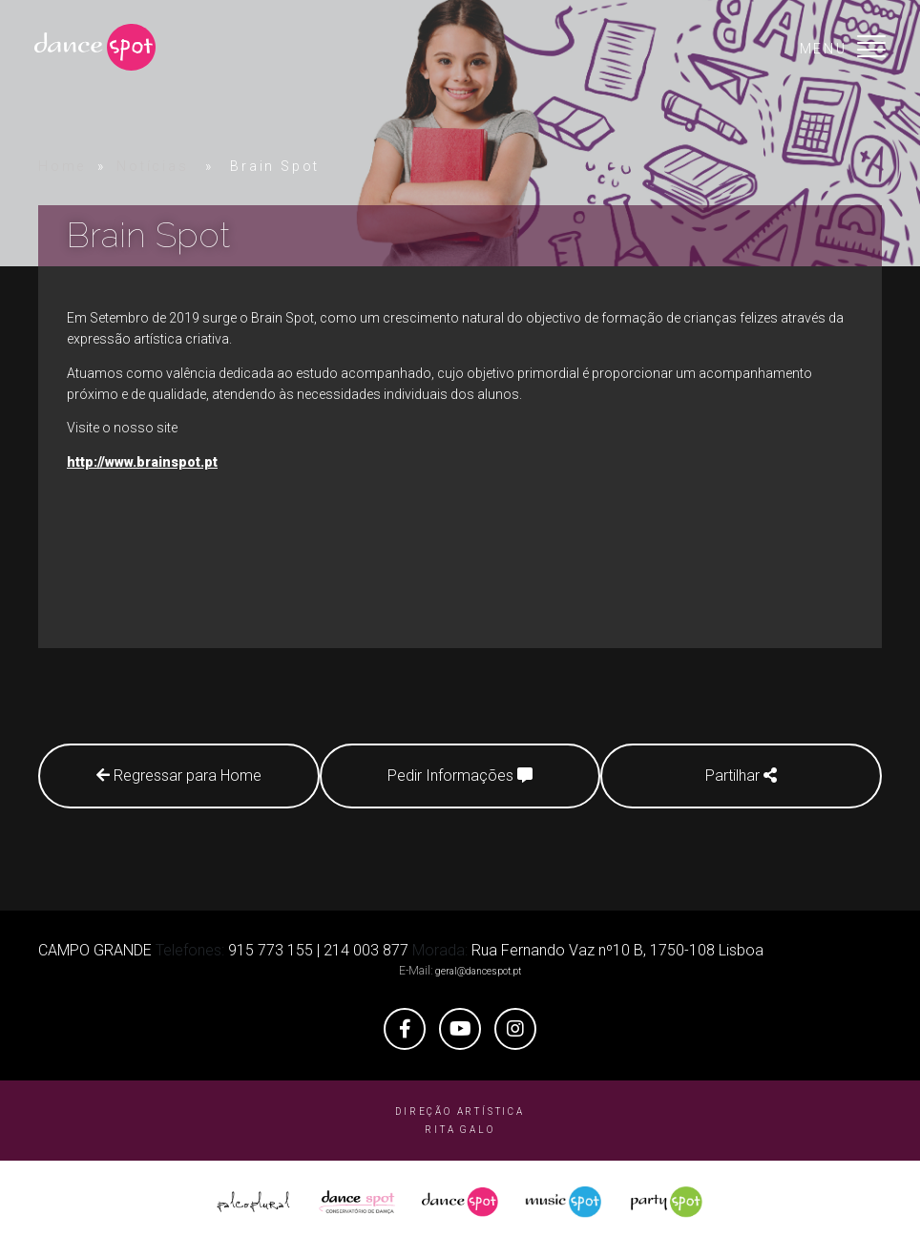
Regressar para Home (172, 775)
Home (62, 166)
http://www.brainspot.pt (142, 462)
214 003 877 (366, 943)
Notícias (152, 166)
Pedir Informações (460, 775)
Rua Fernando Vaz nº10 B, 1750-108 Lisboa (617, 943)
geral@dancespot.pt (478, 964)
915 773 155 (270, 943)
